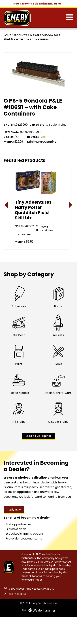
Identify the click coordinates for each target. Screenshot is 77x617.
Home (7, 35)
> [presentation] (71, 205)
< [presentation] (6, 205)
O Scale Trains (56, 125)
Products (20, 35)
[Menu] (69, 17)
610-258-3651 (17, 594)
